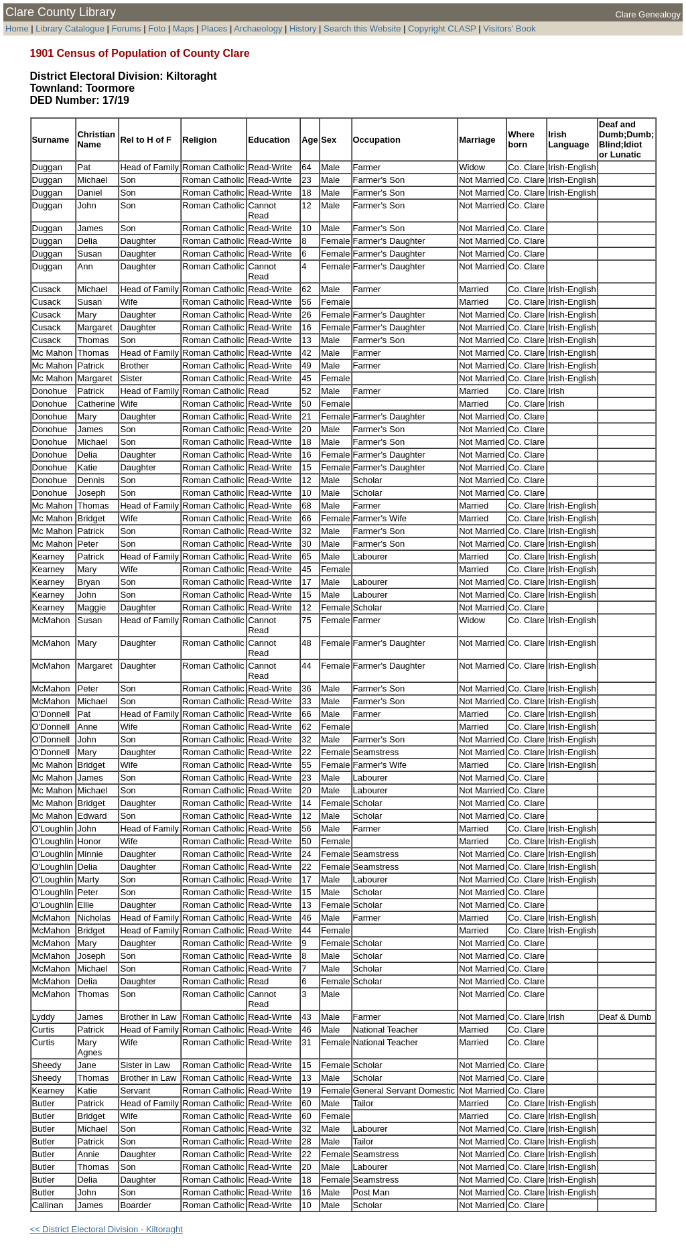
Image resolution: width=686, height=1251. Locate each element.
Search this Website (362, 28)
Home (17, 28)
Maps (183, 28)
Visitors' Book (509, 28)
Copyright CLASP (442, 28)
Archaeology (258, 28)
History (302, 28)
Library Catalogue (70, 28)
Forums (126, 28)
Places (214, 28)
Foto (158, 28)
